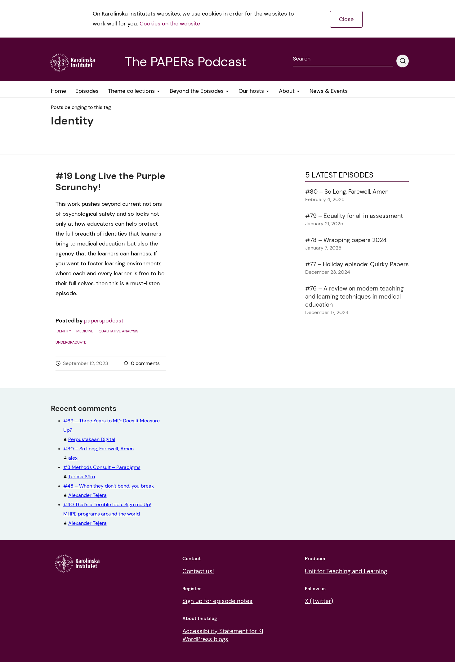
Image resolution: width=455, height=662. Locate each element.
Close (346, 19)
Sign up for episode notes (217, 601)
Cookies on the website (170, 23)
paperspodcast (103, 320)
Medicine (84, 331)
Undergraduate (71, 342)
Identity (63, 331)
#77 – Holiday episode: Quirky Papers (357, 264)
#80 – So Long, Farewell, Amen (347, 192)
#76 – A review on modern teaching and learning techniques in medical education (354, 296)
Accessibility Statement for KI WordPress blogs (222, 635)
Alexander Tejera (107, 513)
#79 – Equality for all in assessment (354, 216)
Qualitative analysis (118, 331)
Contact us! (198, 571)
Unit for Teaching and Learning (346, 571)
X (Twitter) (319, 601)
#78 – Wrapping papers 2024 (346, 240)
